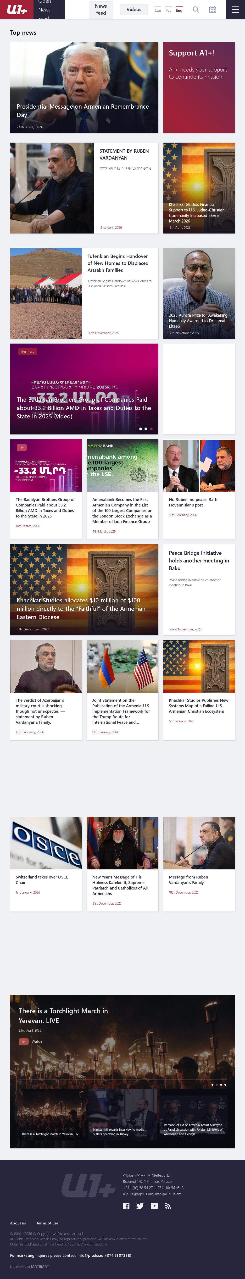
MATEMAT (40, 1266)
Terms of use (47, 1223)
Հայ (158, 10)
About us (18, 1223)
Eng (179, 10)
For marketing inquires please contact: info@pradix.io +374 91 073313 (70, 1255)
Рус (168, 10)
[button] (139, 429)
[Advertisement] (122, 778)
